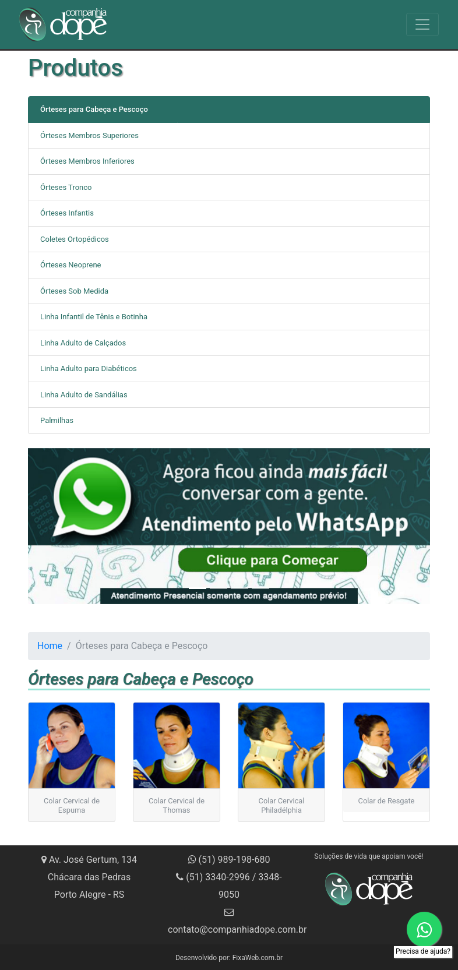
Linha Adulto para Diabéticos (88, 368)
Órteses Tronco (65, 187)
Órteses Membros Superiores (89, 135)
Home (49, 645)
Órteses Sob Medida (74, 291)
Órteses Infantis (67, 213)
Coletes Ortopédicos (74, 239)
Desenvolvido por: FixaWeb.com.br (229, 958)
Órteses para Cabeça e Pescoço (94, 109)
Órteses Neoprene (70, 264)
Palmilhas (56, 420)
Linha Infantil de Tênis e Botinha (93, 316)
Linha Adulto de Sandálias (84, 394)
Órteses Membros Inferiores (87, 161)
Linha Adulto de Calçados (83, 342)
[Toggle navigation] (422, 24)
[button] (58, 526)
